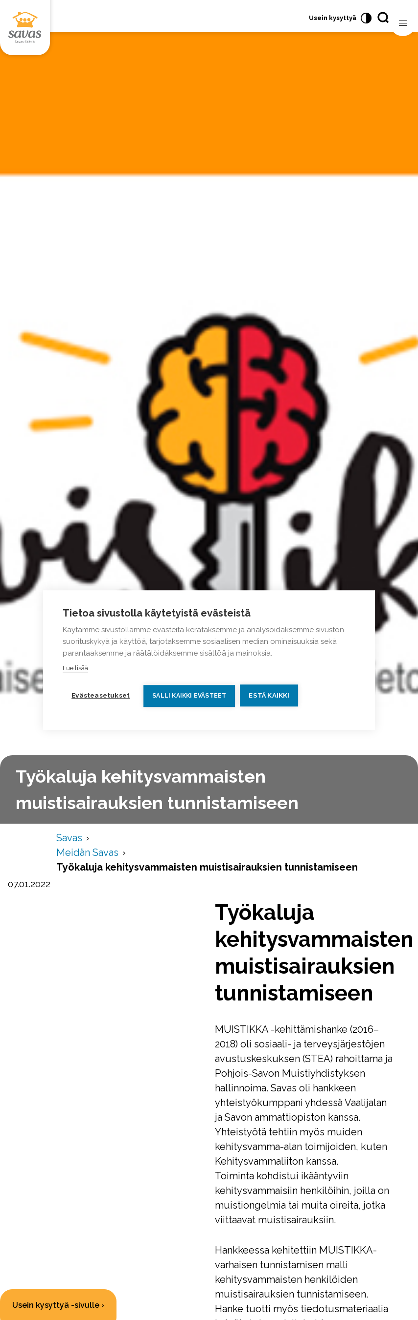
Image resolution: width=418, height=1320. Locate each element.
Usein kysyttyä (332, 17)
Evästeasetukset (100, 695)
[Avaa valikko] (403, 23)
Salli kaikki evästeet (189, 695)
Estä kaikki (269, 695)
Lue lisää (75, 668)
